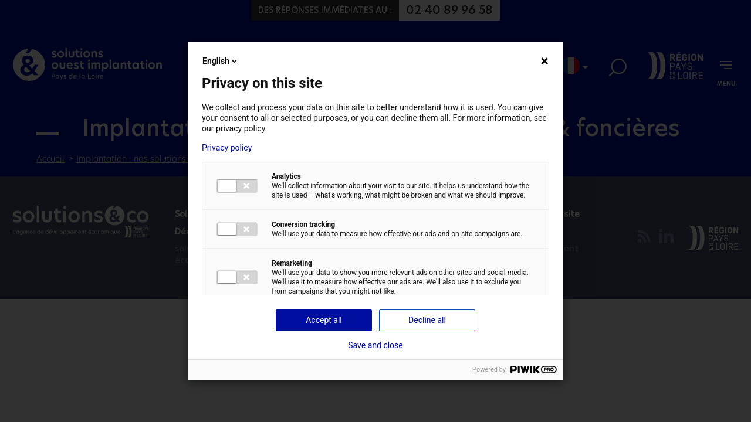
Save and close (375, 345)
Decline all (427, 320)
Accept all (324, 320)
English (220, 61)
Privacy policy (227, 147)
